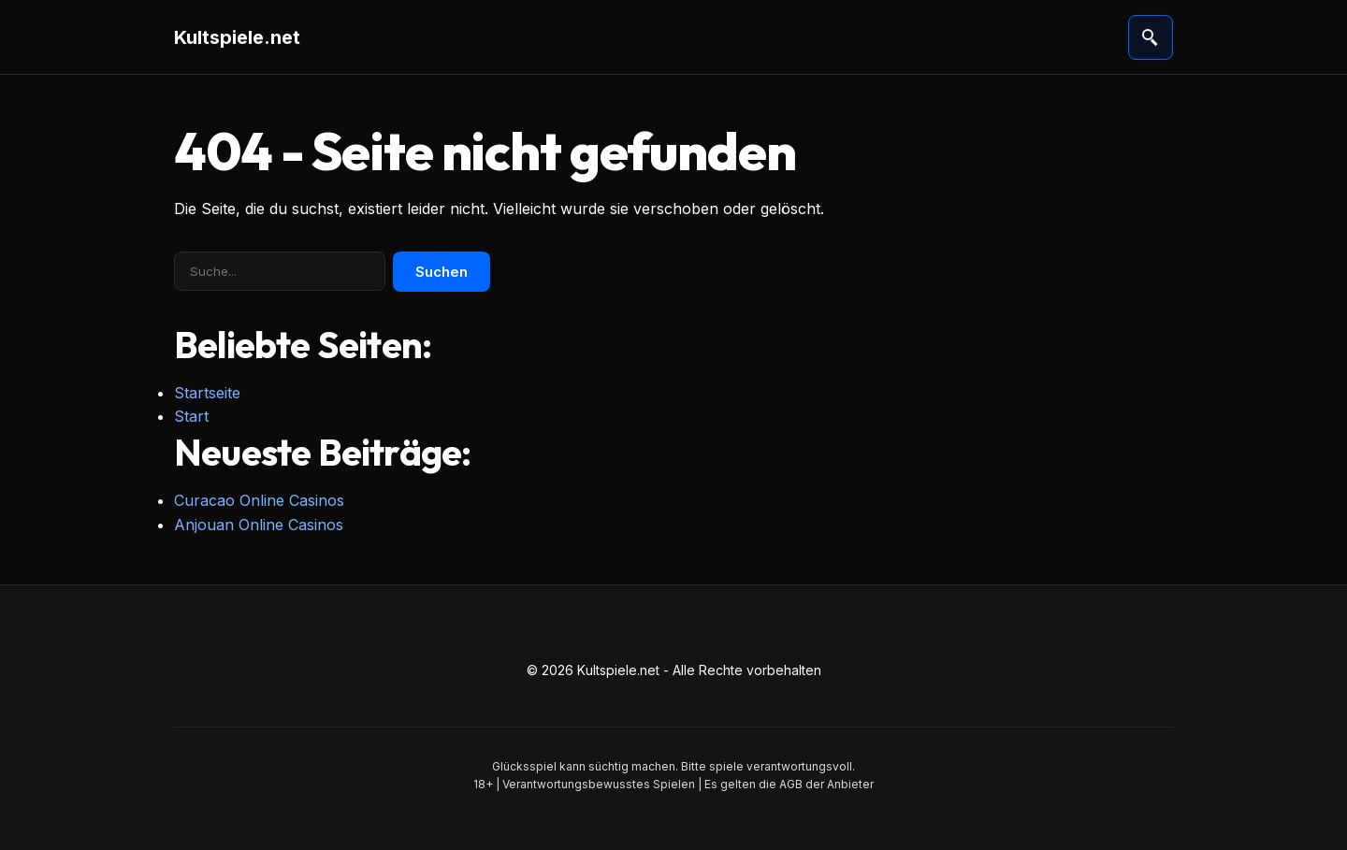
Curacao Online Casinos (259, 500)
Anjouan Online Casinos (258, 524)
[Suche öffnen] (1150, 37)
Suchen (441, 272)
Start (191, 416)
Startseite (207, 392)
